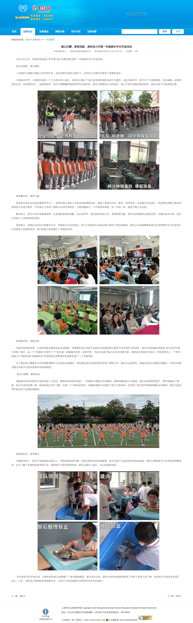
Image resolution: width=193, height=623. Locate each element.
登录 (178, 31)
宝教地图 (91, 31)
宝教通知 (43, 31)
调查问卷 (59, 31)
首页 (14, 31)
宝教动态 (27, 31)
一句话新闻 (49, 39)
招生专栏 (75, 31)
